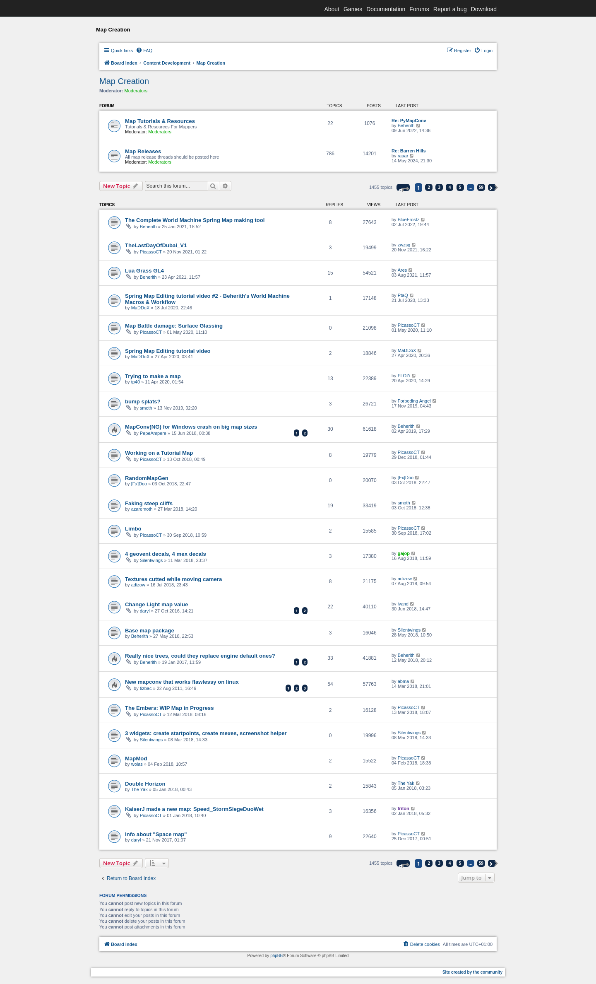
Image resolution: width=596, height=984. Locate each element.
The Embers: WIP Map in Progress (169, 708)
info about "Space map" (156, 834)
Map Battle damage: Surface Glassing (174, 326)
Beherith (406, 125)
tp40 (135, 381)
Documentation (385, 9)
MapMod (136, 758)
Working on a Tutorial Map (159, 453)
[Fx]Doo (139, 483)
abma (403, 681)
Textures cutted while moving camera (173, 579)
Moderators (136, 90)
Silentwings (151, 560)
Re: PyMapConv (409, 120)
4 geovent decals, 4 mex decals (165, 554)
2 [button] (429, 187)
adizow (138, 584)
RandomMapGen (146, 478)
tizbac (146, 688)
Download (484, 9)
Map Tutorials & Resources (160, 121)
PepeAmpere (153, 433)
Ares (402, 270)
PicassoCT (151, 251)
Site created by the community (472, 972)
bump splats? (143, 401)
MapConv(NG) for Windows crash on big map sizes (191, 427)
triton (403, 808)
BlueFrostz (409, 219)
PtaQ (403, 295)
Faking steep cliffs (149, 503)
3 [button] (439, 187)
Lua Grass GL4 (144, 271)
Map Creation (124, 81)
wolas (137, 764)
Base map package (149, 630)
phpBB (276, 955)
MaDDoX (140, 307)
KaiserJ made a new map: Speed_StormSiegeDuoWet (194, 809)
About (331, 9)
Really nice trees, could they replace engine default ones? (200, 656)
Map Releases (143, 151)
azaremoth (142, 508)
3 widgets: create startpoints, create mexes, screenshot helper (206, 733)
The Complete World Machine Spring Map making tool (195, 220)
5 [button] (460, 187)
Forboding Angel (414, 400)
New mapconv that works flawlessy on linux (182, 682)
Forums (419, 9)
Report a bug (450, 9)
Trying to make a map (153, 376)
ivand (403, 603)
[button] (403, 187)
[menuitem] (144, 50)
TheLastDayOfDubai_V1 (156, 245)
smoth (146, 407)
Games (353, 9)
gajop (404, 553)
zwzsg (404, 244)
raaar (403, 155)
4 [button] (450, 187)
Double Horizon (145, 784)
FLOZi (404, 375)
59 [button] (481, 187)
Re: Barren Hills (409, 150)
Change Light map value (156, 604)
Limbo (133, 529)
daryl (145, 610)
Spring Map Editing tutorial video (168, 351)
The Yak (139, 789)
